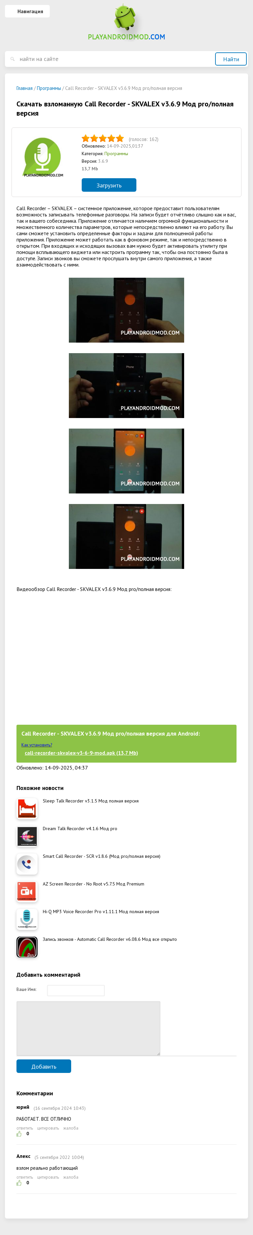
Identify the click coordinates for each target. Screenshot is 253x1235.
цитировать (48, 1138)
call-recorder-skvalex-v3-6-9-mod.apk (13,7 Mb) (81, 752)
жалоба (70, 1138)
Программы (116, 153)
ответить (24, 1138)
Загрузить (109, 185)
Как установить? (36, 745)
